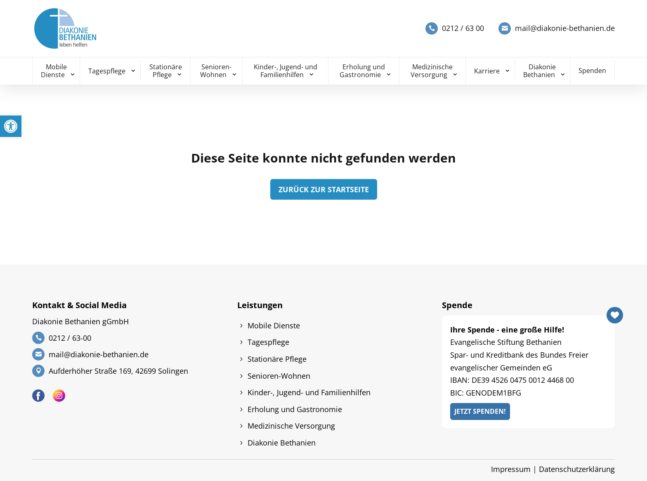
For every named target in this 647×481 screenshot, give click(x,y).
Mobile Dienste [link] (54, 70)
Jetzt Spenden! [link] (480, 411)
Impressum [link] (511, 469)
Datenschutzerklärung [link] (577, 469)
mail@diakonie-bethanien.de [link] (565, 28)
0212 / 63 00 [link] (463, 28)
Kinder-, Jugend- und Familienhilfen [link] (285, 70)
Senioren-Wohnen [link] (216, 70)
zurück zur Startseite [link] (324, 189)
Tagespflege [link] (106, 70)
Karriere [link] (487, 70)
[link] (10, 126)
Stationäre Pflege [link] (165, 70)
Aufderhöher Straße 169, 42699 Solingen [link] (118, 371)
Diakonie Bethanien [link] (539, 70)
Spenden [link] (592, 70)
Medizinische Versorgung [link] (432, 70)
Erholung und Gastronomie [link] (362, 70)
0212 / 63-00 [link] (70, 338)
